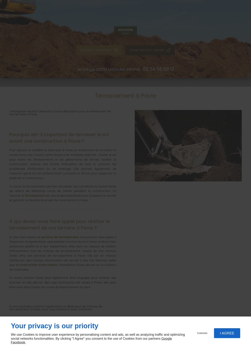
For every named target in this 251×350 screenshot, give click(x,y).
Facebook (18, 342)
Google (166, 338)
